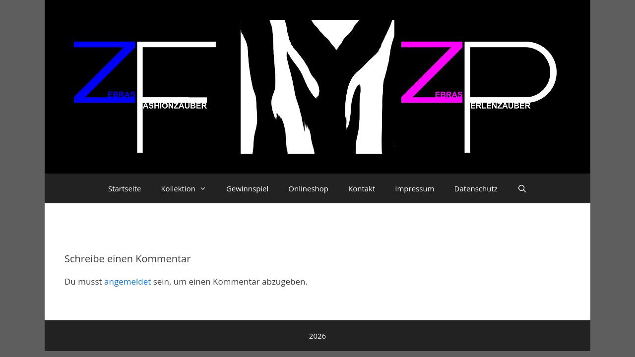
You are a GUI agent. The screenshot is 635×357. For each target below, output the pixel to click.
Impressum (414, 188)
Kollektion (188, 188)
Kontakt (361, 188)
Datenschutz (476, 188)
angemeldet (127, 281)
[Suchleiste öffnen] (522, 188)
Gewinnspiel (247, 188)
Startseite (124, 188)
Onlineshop (308, 188)
